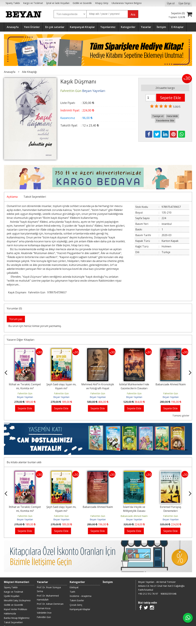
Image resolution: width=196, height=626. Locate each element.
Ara (133, 14)
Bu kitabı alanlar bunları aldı (24, 462)
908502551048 (168, 593)
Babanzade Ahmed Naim (170, 384)
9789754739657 (56, 292)
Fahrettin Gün (36, 292)
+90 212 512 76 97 (148, 593)
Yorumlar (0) (14, 308)
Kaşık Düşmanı (17, 292)
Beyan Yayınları (25, 397)
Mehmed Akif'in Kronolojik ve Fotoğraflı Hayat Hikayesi (97, 388)
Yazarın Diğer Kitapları (20, 339)
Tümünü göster (180, 415)
